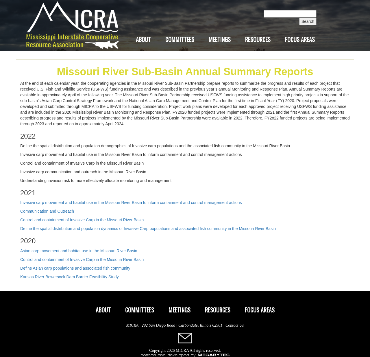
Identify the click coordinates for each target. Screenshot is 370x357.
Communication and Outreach (47, 211)
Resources (258, 39)
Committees (179, 39)
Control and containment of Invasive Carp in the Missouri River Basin (82, 220)
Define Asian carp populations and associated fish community (75, 268)
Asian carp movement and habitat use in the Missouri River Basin (78, 251)
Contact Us (234, 325)
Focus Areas (300, 39)
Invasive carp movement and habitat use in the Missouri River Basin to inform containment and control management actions (131, 202)
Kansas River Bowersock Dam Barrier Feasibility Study (69, 277)
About (143, 39)
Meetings (220, 39)
